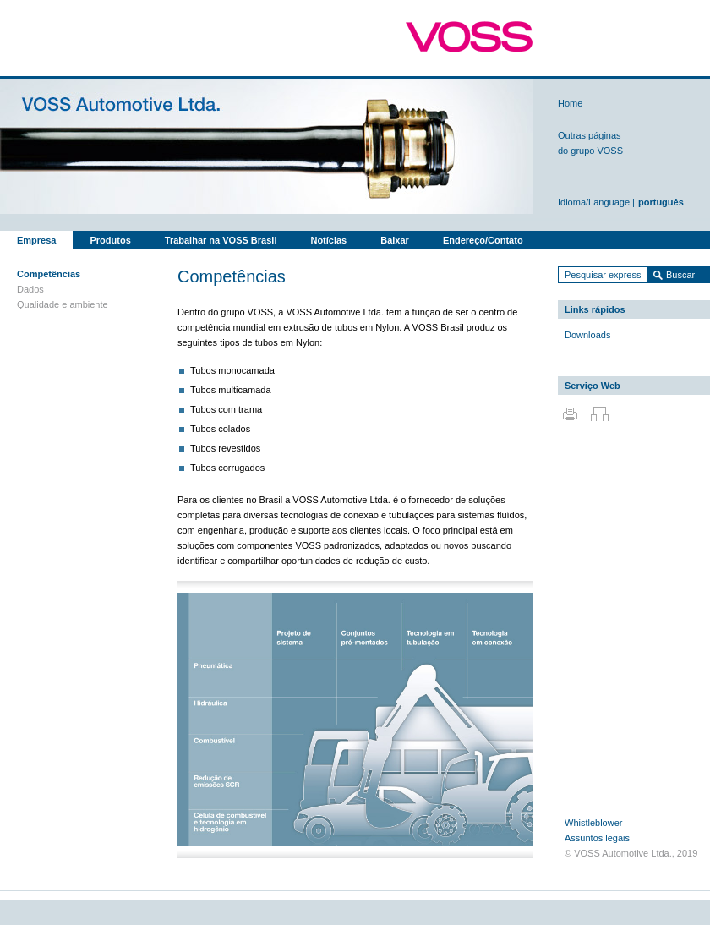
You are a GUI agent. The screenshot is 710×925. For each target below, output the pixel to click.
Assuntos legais (597, 838)
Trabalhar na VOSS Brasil (221, 240)
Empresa (36, 240)
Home (570, 103)
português (661, 202)
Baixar (394, 240)
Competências (48, 274)
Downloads (587, 335)
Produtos (110, 240)
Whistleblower (593, 823)
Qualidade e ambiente (62, 304)
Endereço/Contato (483, 240)
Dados (30, 289)
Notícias (328, 240)
